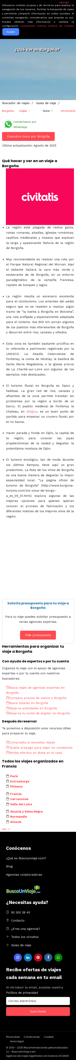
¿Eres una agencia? (25, 929)
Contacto (18, 920)
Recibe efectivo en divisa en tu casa (34, 753)
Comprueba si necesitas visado (30, 742)
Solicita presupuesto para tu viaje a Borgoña (38, 605)
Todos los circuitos (25, 937)
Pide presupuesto (38, 635)
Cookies (49, 1037)
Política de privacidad (22, 993)
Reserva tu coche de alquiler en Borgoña (38, 713)
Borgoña (8, 111)
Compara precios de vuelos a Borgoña (36, 698)
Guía (46, 111)
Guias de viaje (21, 945)
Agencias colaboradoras (24, 874)
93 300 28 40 (20, 912)
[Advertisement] (38, 561)
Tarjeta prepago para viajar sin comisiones (39, 748)
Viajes (23, 111)
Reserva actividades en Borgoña (31, 708)
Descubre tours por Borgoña (28, 136)
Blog (9, 866)
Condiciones (32, 1037)
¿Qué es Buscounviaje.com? (26, 858)
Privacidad (13, 1037)
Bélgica (32, 411)
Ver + (6, 829)
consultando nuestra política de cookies (47, 25)
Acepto (10, 31)
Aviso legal (17, 1041)
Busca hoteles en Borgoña (27, 703)
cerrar (64, 2)
